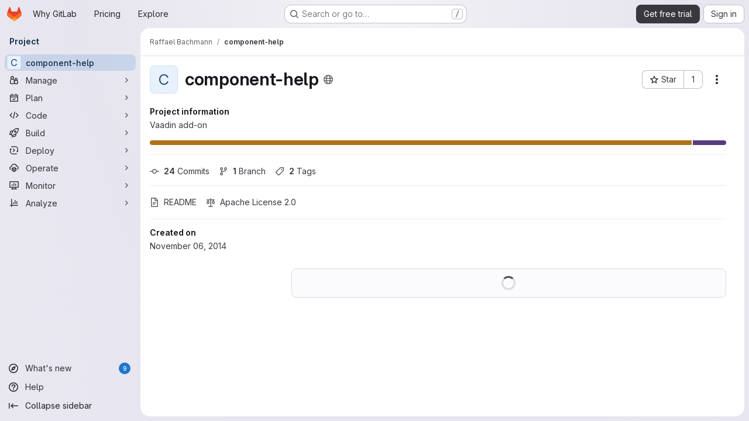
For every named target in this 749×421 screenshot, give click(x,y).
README (173, 202)
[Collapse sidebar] (70, 406)
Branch (242, 171)
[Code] (70, 115)
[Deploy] (70, 150)
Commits (179, 171)
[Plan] (70, 97)
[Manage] (70, 80)
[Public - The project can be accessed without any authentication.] (328, 79)
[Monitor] (70, 185)
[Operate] (70, 168)
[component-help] (70, 62)
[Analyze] (70, 203)
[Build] (70, 133)
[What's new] (70, 368)
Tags (295, 171)
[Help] (70, 387)
